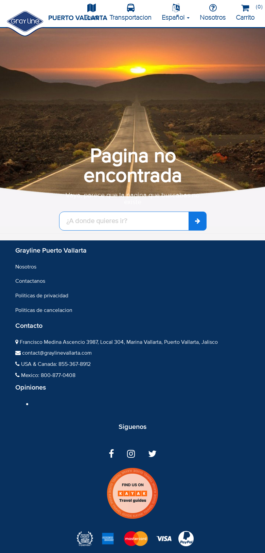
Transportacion (130, 13)
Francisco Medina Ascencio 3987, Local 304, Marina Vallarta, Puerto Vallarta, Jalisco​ (119, 342)
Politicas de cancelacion (43, 310)
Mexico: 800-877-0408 (48, 375)
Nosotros (213, 13)
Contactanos (30, 281)
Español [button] (176, 13)
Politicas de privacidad (41, 295)
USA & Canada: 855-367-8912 (56, 364)
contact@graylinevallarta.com (57, 353)
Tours (91, 13)
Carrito (248, 11)
